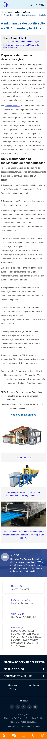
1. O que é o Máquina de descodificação (21, 42)
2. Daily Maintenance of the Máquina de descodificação (21, 46)
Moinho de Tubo (24, 669)
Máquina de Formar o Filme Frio (24, 662)
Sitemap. (11, 726)
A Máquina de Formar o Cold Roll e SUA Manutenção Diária (28, 406)
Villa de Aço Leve (23, 458)
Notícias (10, 12)
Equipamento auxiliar (24, 676)
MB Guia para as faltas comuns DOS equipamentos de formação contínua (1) (23, 494)
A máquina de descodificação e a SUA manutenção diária (23, 15)
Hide (22, 38)
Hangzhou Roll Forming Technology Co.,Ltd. (23, 718)
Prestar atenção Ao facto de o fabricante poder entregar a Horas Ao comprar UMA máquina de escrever (23, 535)
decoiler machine (12, 106)
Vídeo (14, 555)
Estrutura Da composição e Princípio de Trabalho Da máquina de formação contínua (24, 396)
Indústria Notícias (22, 12)
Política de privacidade (29, 726)
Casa (3, 12)
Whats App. (34, 685)
